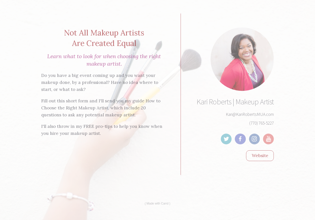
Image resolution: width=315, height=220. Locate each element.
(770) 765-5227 (261, 123)
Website (260, 155)
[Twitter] (226, 139)
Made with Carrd (157, 203)
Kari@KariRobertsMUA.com (250, 114)
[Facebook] (240, 139)
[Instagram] (254, 139)
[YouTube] (268, 139)
